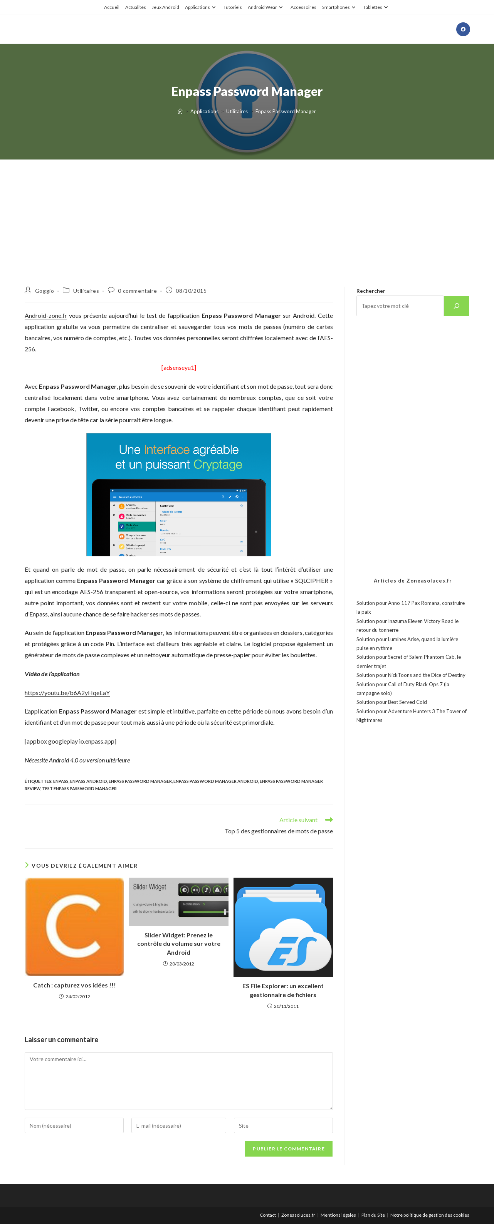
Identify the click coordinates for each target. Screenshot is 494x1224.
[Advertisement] (247, 213)
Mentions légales (338, 1215)
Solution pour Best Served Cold (391, 702)
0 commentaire (137, 290)
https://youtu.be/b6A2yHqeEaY (67, 692)
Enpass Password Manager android (215, 781)
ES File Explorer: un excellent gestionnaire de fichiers (283, 990)
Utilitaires (86, 290)
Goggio (44, 290)
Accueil (111, 7)
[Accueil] (180, 111)
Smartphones (340, 7)
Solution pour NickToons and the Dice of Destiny (410, 675)
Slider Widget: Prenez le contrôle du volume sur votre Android (178, 943)
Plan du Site (373, 1215)
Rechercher (370, 291)
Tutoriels (232, 7)
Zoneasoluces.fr (298, 1215)
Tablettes (376, 7)
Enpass (61, 781)
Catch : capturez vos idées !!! (74, 985)
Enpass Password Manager (285, 111)
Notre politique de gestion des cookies (429, 1215)
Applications (201, 7)
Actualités (135, 7)
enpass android (88, 781)
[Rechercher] (456, 306)
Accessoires (303, 7)
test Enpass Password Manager (79, 788)
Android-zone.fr (46, 315)
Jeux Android (165, 7)
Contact (268, 1215)
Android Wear (266, 7)
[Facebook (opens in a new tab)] (463, 29)
